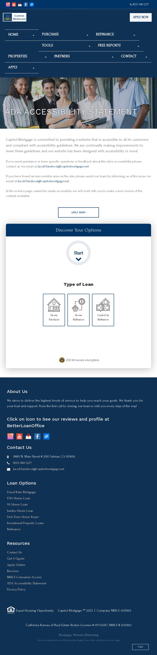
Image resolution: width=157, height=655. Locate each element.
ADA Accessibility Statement (26, 583)
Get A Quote (16, 558)
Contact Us (14, 552)
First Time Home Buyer (23, 517)
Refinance (14, 529)
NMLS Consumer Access (24, 577)
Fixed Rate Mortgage (21, 492)
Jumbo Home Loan (20, 511)
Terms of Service (107, 640)
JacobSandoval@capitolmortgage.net (63, 166)
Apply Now (141, 17)
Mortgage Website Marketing (79, 635)
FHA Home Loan (18, 498)
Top (140, 647)
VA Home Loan (17, 504)
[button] (21, 35)
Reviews (13, 571)
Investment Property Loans (25, 523)
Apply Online (16, 565)
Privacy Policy (16, 589)
